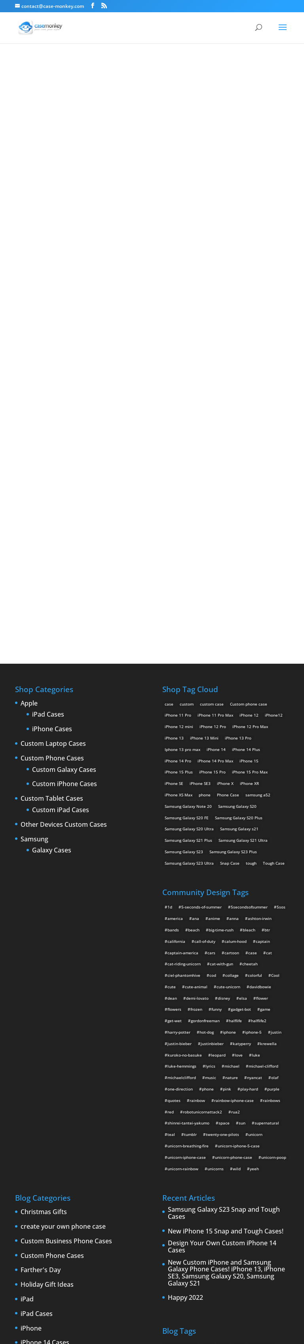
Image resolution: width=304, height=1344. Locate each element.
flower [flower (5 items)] (262, 733)
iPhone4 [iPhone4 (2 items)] (266, 1126)
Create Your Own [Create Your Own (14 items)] (181, 1092)
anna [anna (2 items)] (234, 654)
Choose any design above (98, 272)
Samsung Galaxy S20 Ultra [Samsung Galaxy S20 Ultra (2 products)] (189, 564)
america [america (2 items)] (175, 654)
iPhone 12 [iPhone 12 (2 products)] (248, 451)
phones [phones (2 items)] (202, 1183)
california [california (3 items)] (176, 677)
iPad (27, 1034)
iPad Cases (48, 450)
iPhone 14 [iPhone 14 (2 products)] (216, 485)
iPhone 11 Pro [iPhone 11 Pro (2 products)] (178, 451)
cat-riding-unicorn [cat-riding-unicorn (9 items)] (184, 699)
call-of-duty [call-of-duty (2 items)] (204, 677)
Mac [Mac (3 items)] (169, 1172)
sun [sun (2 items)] (242, 859)
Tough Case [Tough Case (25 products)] (274, 598)
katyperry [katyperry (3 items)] (242, 779)
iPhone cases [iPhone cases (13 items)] (244, 1161)
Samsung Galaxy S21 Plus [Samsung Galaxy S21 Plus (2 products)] (188, 576)
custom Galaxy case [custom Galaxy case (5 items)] (222, 1092)
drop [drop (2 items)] (269, 1115)
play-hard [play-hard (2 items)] (249, 824)
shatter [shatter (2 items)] (218, 1195)
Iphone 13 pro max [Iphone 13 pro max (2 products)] (182, 485)
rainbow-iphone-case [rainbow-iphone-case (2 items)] (234, 836)
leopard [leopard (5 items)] (218, 790)
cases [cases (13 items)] (239, 1081)
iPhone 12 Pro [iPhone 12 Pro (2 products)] (213, 462)
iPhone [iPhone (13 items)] (222, 1126)
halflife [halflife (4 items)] (235, 756)
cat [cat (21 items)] (269, 688)
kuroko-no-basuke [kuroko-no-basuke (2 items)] (184, 790)
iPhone (31, 1064)
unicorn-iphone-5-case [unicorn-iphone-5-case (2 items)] (239, 881)
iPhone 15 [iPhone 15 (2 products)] (248, 496)
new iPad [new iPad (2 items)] (246, 1172)
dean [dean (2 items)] (172, 733)
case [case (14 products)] (169, 439)
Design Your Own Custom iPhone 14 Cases (222, 982)
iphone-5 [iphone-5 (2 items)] (253, 767)
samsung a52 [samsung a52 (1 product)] (257, 530)
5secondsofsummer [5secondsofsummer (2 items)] (249, 643)
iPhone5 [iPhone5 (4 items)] (195, 1138)
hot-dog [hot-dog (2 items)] (207, 767)
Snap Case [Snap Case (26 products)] (229, 598)
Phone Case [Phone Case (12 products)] (228, 530)
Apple (29, 439)
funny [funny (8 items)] (216, 745)
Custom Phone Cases (52, 493)
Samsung (34, 574)
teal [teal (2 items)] (171, 870)
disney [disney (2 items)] (224, 733)
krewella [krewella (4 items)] (268, 779)
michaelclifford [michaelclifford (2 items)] (181, 813)
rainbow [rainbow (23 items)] (197, 836)
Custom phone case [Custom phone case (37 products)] (248, 439)
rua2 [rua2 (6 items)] (235, 847)
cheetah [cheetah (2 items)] (250, 699)
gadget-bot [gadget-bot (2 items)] (241, 745)
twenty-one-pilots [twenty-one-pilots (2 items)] (222, 870)
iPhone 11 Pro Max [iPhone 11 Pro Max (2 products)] (215, 451)
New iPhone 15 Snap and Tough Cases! (225, 966)
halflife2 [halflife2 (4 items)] (258, 756)
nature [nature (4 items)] (231, 813)
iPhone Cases (52, 465)
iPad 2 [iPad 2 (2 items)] (185, 1126)
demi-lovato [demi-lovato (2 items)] (197, 733)
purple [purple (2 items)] (273, 824)
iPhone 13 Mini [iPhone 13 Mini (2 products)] (204, 473)
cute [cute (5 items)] (171, 722)
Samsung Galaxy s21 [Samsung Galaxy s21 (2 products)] (239, 564)
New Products (42, 1194)
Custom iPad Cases (60, 545)
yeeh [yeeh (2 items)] (254, 904)
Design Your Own (152, 331)
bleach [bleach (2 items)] (249, 665)
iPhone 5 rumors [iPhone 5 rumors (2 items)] (180, 1149)
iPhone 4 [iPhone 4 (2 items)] (243, 1126)
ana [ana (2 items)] (195, 654)
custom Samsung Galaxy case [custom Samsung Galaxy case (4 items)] (192, 1115)
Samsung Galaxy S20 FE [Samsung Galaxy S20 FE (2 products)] (187, 553)
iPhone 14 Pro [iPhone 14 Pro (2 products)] (178, 496)
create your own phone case (63, 962)
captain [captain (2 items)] (263, 677)
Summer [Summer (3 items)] (270, 1195)
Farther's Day (41, 1006)
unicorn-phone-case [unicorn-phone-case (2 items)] (233, 892)
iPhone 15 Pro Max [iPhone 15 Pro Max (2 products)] (250, 508)
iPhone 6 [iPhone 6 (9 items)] (235, 1149)
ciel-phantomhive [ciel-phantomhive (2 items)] (183, 710)
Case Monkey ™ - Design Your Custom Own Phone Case (113, 1332)
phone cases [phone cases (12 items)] (176, 1183)
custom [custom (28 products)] (187, 439)
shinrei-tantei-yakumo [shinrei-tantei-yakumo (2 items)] (188, 859)
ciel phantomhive (188, 98)
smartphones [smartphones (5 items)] (244, 1195)
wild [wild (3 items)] (237, 904)
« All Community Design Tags (129, 98)
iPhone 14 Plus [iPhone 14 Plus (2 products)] (246, 485)
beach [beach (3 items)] (194, 665)
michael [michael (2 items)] (231, 802)
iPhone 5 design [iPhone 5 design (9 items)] (259, 1138)
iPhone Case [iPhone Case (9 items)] (214, 1161)
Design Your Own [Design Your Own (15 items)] (242, 1115)
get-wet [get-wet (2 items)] (174, 756)
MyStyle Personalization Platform (240, 1332)
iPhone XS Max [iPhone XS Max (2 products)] (178, 530)
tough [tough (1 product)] (251, 598)
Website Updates (46, 1267)
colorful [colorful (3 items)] (255, 710)
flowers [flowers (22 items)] (174, 745)
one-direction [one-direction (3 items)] (180, 824)
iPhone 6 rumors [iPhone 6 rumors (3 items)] (180, 1161)
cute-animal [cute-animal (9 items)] (196, 722)
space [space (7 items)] (224, 859)
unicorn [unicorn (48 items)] (255, 870)
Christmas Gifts (44, 948)
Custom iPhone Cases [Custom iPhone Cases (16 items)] (185, 1104)
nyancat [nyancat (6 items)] (254, 813)
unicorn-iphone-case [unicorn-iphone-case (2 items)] (186, 892)
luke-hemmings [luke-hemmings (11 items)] (181, 802)
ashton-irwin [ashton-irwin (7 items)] (260, 654)
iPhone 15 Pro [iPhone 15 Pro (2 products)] (212, 508)
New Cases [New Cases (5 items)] (189, 1172)
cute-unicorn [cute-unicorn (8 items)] (228, 722)
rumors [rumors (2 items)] (248, 1183)
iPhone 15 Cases (45, 1093)
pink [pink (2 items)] (227, 824)
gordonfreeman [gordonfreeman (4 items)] (205, 756)
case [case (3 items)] (222, 1081)
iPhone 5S (35, 1136)
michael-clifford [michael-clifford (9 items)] (263, 802)
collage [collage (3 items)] (232, 710)
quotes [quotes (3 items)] (173, 836)
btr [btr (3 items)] (267, 665)
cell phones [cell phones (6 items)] (261, 1081)
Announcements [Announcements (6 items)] (180, 1081)
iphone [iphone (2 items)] (229, 767)
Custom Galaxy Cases (64, 505)
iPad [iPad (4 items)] (169, 1126)
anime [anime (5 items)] (214, 654)
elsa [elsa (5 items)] (243, 733)
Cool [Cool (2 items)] (275, 710)
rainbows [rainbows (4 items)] (271, 836)
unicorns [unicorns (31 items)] (215, 904)
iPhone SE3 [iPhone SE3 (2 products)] (200, 519)
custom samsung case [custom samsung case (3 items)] (232, 1104)
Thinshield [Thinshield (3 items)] (174, 1206)
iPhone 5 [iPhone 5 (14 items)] (173, 1138)
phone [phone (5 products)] (205, 530)
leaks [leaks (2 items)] (268, 1161)
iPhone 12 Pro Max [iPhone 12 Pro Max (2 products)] (250, 462)
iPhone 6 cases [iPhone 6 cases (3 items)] (264, 1149)
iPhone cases (40, 1165)
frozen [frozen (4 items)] (196, 745)
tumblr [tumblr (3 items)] (190, 870)
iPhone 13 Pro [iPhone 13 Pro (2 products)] (238, 473)
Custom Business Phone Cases (66, 976)
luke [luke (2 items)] (256, 790)
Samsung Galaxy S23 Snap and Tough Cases (224, 949)
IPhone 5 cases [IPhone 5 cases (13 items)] (223, 1138)
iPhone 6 (34, 1151)
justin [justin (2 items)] (276, 767)
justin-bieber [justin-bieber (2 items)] (179, 779)
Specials (33, 1238)
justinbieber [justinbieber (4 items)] (212, 779)
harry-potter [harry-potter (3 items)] (178, 767)
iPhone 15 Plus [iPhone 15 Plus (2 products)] (179, 508)
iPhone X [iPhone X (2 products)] (225, 519)
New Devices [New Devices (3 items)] (218, 1172)
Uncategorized (43, 1252)
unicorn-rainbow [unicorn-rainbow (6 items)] (182, 904)
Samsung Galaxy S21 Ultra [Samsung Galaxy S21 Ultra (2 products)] (243, 576)
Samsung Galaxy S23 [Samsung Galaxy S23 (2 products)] (184, 587)
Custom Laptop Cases (53, 479)
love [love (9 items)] (239, 790)
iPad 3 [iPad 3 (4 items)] (203, 1126)
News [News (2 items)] (266, 1172)
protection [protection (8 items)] (225, 1183)
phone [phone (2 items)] (208, 824)
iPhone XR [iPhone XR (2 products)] (249, 519)
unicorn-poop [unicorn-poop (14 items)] (273, 892)
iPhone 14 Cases (45, 1078)
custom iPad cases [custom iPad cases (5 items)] (265, 1092)
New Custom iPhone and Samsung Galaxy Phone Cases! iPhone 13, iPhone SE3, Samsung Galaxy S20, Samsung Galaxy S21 (226, 1008)
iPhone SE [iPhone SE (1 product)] (174, 519)
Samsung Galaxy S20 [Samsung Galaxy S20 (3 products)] (237, 541)
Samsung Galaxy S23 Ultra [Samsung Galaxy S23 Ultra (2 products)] (189, 598)
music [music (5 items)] (210, 813)
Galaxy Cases (51, 586)
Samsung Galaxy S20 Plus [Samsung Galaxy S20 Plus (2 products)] (238, 553)
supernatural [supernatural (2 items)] (267, 859)
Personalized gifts (47, 1209)
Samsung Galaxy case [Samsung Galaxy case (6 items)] (185, 1195)
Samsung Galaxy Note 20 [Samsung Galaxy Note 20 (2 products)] (188, 541)
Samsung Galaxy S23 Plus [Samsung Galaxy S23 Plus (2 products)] (233, 587)
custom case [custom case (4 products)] (212, 439)
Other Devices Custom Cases (64, 560)
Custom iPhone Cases (64, 520)
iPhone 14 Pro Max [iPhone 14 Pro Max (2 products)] (215, 496)
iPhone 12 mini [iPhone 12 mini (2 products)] (179, 462)
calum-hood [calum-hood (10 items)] (235, 677)
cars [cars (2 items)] (211, 688)
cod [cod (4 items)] (212, 710)
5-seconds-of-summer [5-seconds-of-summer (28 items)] (201, 643)
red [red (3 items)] (170, 847)
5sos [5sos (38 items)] (281, 643)
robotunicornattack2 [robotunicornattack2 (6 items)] (202, 847)
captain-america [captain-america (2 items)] (182, 688)
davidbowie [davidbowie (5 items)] (260, 722)
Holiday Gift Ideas (47, 1020)
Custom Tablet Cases (52, 534)
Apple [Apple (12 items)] (206, 1081)
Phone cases (39, 1224)
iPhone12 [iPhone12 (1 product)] (274, 451)
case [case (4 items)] (252, 688)
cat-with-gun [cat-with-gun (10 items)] (221, 699)
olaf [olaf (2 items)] (274, 813)
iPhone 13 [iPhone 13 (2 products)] (174, 473)
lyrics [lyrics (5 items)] (210, 802)
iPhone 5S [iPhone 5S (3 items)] (211, 1149)
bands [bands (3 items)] (173, 665)
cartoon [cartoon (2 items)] (231, 688)
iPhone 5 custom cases (55, 1122)
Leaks (29, 1180)
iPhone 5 (34, 1107)
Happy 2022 (185, 1033)
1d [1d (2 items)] (169, 643)
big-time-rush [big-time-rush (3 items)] (221, 665)
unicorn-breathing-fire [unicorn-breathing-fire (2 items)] (188, 881)
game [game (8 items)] (265, 745)
